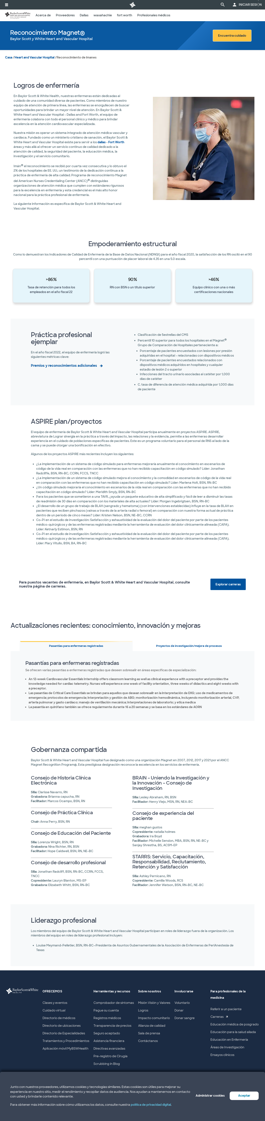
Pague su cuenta (106, 1010)
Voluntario (182, 1003)
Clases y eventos (55, 1003)
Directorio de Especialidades (64, 1033)
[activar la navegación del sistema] (6, 5)
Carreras (217, 1017)
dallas (101, 142)
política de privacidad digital (151, 1105)
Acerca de (43, 15)
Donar (179, 1010)
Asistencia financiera (108, 1041)
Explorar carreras (228, 584)
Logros (143, 1010)
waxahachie (102, 15)
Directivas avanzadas (109, 1048)
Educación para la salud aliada (233, 1032)
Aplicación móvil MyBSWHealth (65, 1048)
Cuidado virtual (54, 1010)
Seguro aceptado (106, 1033)
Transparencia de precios (112, 1026)
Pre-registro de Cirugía (110, 1056)
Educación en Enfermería (229, 1040)
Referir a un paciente (226, 1009)
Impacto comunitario (154, 1018)
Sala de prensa (149, 1033)
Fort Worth (116, 142)
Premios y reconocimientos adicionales (64, 365)
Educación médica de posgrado (234, 1024)
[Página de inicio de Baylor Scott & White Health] (132, 5)
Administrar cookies (210, 1095)
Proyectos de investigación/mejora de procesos (189, 646)
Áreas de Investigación (227, 1047)
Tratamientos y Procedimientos (66, 1041)
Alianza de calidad (151, 1026)
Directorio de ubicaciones (62, 1026)
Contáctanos (148, 1041)
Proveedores (65, 15)
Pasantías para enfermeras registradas (76, 646)
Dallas (84, 15)
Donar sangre (184, 1018)
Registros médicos (107, 1018)
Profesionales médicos (153, 15)
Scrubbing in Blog (106, 1064)
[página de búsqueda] (223, 5)
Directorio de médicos (59, 1018)
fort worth (124, 15)
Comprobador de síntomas (113, 1003)
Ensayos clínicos (222, 1055)
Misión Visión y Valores (154, 1003)
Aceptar (244, 1095)
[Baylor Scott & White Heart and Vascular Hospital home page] (17, 15)
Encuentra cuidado (232, 36)
